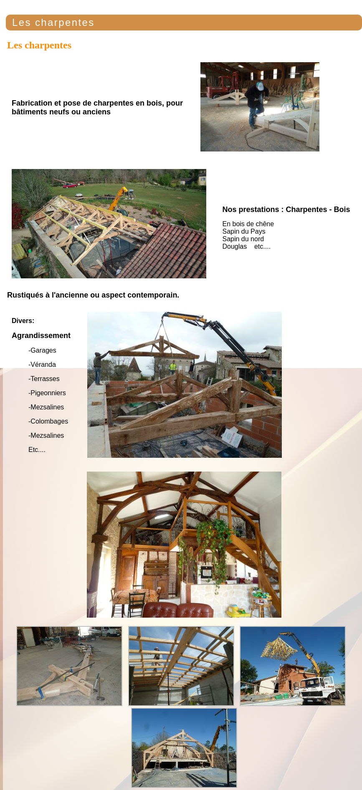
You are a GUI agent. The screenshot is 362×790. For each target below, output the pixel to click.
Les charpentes (53, 22)
